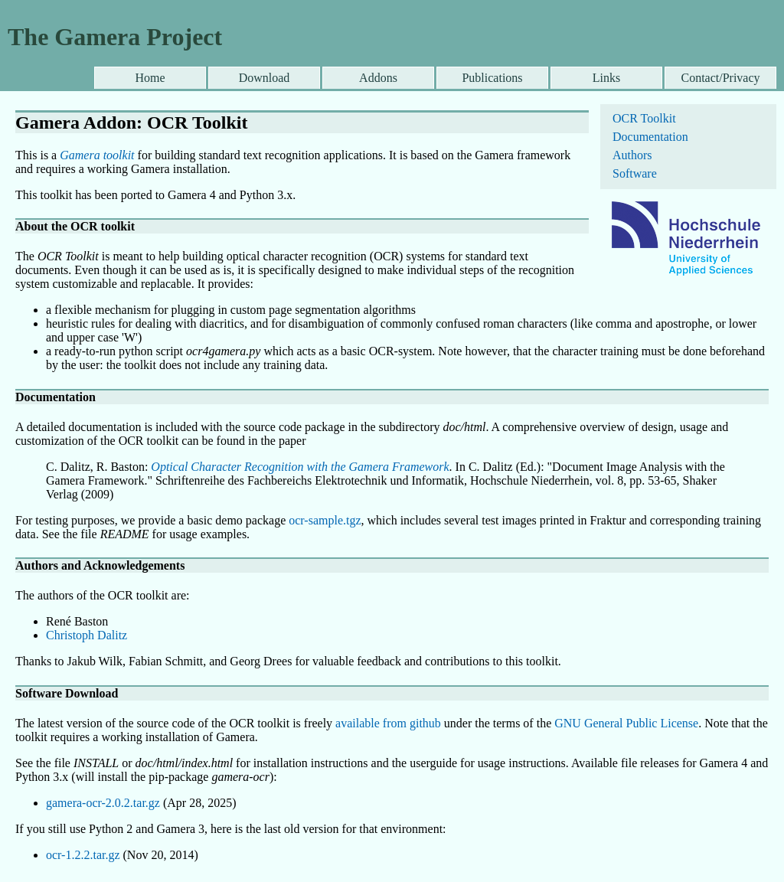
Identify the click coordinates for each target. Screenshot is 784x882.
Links (606, 77)
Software (634, 173)
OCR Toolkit (644, 118)
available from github (388, 723)
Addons (378, 77)
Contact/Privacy (720, 77)
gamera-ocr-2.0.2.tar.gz (103, 802)
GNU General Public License (626, 723)
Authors (632, 155)
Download (264, 77)
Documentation (650, 136)
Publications (492, 77)
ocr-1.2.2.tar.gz (83, 854)
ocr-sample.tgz (325, 520)
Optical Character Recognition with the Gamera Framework (300, 466)
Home (150, 77)
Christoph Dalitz (86, 635)
